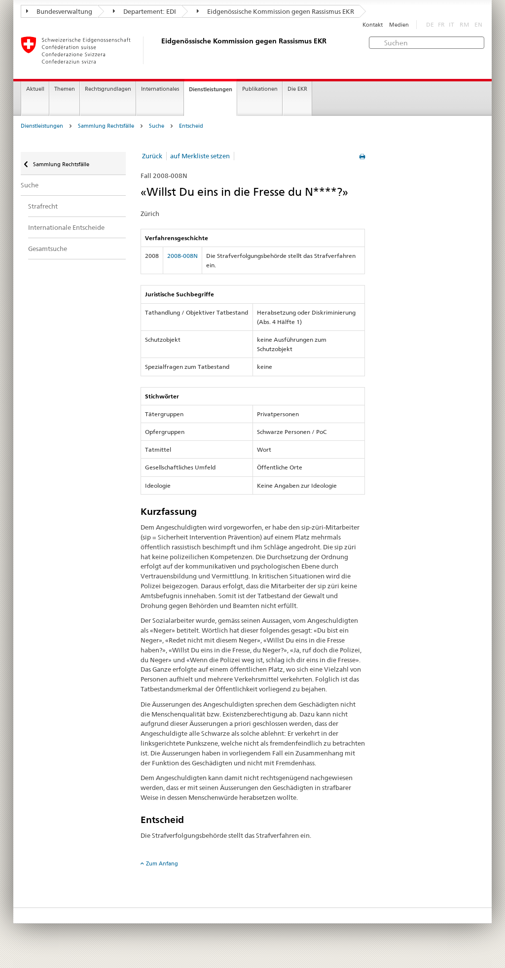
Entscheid (191, 126)
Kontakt (372, 25)
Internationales (160, 89)
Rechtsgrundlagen (108, 89)
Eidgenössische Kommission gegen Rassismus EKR (275, 11)
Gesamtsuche (47, 248)
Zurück (152, 156)
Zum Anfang (162, 863)
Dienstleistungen (210, 89)
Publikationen (260, 89)
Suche (156, 126)
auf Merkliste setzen (200, 156)
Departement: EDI (144, 11)
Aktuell (35, 89)
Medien (399, 25)
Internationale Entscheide (66, 227)
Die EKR (297, 89)
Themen (64, 89)
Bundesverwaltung (59, 11)
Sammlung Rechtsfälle (106, 126)
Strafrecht (43, 206)
